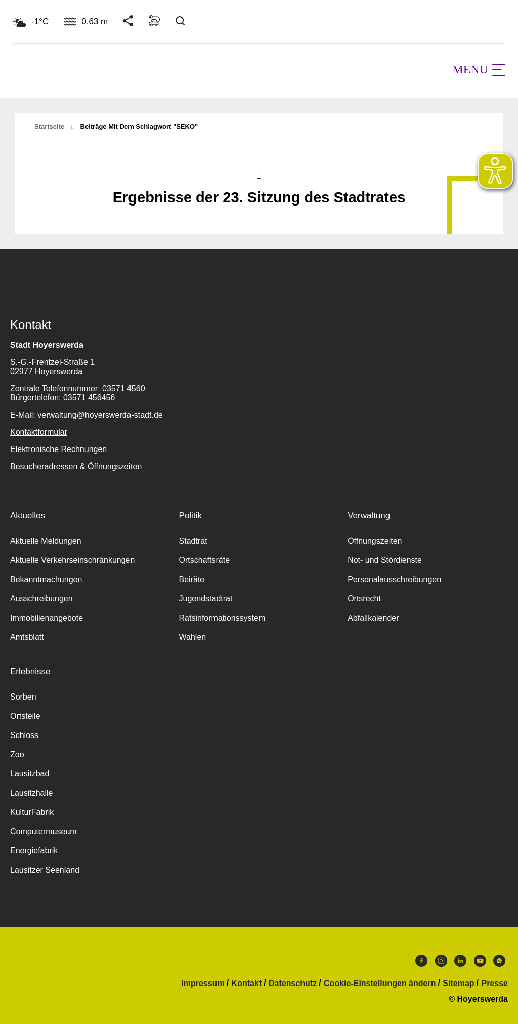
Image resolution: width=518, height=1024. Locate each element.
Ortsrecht (364, 598)
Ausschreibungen (41, 598)
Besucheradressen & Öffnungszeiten (76, 466)
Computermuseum (43, 831)
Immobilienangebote (46, 617)
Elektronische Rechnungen (58, 449)
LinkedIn (460, 961)
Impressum (202, 983)
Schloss (24, 735)
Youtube (480, 961)
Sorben (23, 696)
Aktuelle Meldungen (45, 541)
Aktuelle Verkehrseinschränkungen (72, 560)
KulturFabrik (32, 812)
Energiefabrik (34, 850)
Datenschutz (293, 983)
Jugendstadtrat (206, 598)
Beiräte (192, 579)
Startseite (49, 126)
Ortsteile (25, 716)
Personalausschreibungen (394, 579)
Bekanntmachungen (46, 579)
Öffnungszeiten (375, 541)
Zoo (17, 754)
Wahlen (192, 637)
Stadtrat (193, 541)
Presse (495, 983)
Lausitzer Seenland (44, 870)
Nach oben (259, 172)
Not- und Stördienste (385, 560)
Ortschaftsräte (204, 560)
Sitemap (458, 983)
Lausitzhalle (31, 793)
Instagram (441, 961)
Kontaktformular (38, 432)
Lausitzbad (29, 773)
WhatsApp (499, 961)
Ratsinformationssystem (222, 617)
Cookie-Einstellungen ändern (380, 983)
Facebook (421, 961)
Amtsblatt (27, 637)
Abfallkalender (373, 617)
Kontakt (247, 983)
